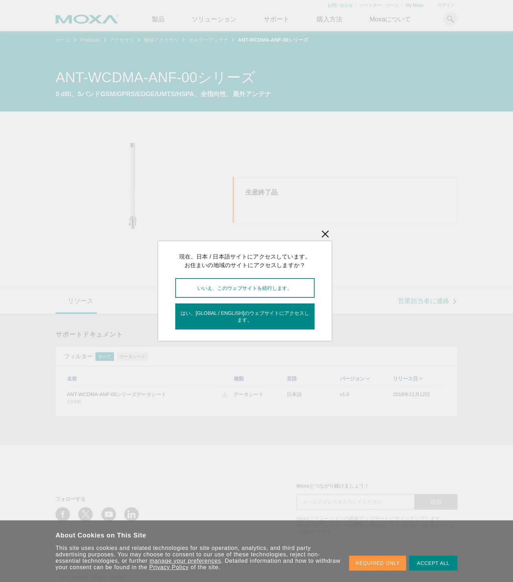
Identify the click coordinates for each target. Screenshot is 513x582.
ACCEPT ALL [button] (433, 563)
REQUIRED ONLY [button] (378, 563)
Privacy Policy (169, 567)
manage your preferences (185, 561)
